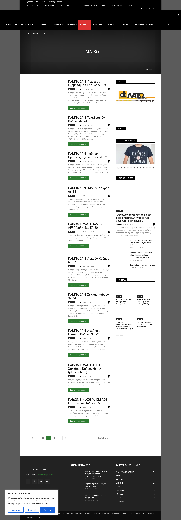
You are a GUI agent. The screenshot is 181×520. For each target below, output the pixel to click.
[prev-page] (28, 438)
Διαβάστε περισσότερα (78, 108)
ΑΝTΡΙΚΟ (35, 5)
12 (54, 438)
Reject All (32, 510)
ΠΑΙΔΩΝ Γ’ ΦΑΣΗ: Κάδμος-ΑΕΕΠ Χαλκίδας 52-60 (86, 226)
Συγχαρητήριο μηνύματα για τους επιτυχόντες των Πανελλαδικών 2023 (96, 473)
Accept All (47, 510)
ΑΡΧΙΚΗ (119, 296)
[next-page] (70, 438)
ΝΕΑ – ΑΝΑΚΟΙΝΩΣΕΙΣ (47, 5)
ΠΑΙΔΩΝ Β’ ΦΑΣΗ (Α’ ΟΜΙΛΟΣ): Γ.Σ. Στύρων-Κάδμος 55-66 (88, 401)
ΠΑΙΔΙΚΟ (76, 5)
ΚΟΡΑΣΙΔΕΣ (85, 5)
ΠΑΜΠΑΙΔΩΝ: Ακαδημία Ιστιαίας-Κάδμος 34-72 (84, 332)
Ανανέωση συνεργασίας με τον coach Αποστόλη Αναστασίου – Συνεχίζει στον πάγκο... (134, 217)
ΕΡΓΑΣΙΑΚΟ (130, 5)
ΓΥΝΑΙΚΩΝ (59, 5)
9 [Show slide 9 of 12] (143, 168)
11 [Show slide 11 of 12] (150, 168)
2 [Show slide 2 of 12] (121, 168)
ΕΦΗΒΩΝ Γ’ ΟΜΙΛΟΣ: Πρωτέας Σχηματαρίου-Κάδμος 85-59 (145, 324)
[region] (31, 502)
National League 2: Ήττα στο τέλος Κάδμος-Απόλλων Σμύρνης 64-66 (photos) (141, 255)
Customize (16, 510)
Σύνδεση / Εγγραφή (55, 2)
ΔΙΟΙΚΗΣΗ (94, 5)
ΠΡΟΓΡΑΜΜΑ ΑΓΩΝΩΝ (116, 5)
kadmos (78, 89)
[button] (178, 15)
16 (65, 438)
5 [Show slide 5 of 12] (131, 168)
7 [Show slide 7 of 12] (137, 168)
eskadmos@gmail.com (45, 474)
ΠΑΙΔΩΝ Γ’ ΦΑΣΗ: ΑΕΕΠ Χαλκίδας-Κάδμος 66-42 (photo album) (84, 368)
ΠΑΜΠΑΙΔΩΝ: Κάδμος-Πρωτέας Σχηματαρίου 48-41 (88, 155)
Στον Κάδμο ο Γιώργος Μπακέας (142, 265)
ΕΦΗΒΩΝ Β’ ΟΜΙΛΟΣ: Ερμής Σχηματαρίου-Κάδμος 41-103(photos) (145, 302)
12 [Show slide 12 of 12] (153, 168)
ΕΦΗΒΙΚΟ (68, 5)
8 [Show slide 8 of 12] (140, 168)
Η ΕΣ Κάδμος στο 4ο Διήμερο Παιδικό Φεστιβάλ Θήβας (123, 302)
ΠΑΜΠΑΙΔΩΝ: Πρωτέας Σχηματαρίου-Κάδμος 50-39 (87, 83)
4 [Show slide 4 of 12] (128, 168)
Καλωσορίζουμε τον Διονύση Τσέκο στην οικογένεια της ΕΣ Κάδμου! (142, 242)
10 (43, 438)
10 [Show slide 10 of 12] (146, 168)
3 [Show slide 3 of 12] (124, 168)
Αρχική (28, 5)
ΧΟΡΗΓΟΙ (102, 5)
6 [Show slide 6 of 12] (134, 168)
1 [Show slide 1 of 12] (118, 168)
